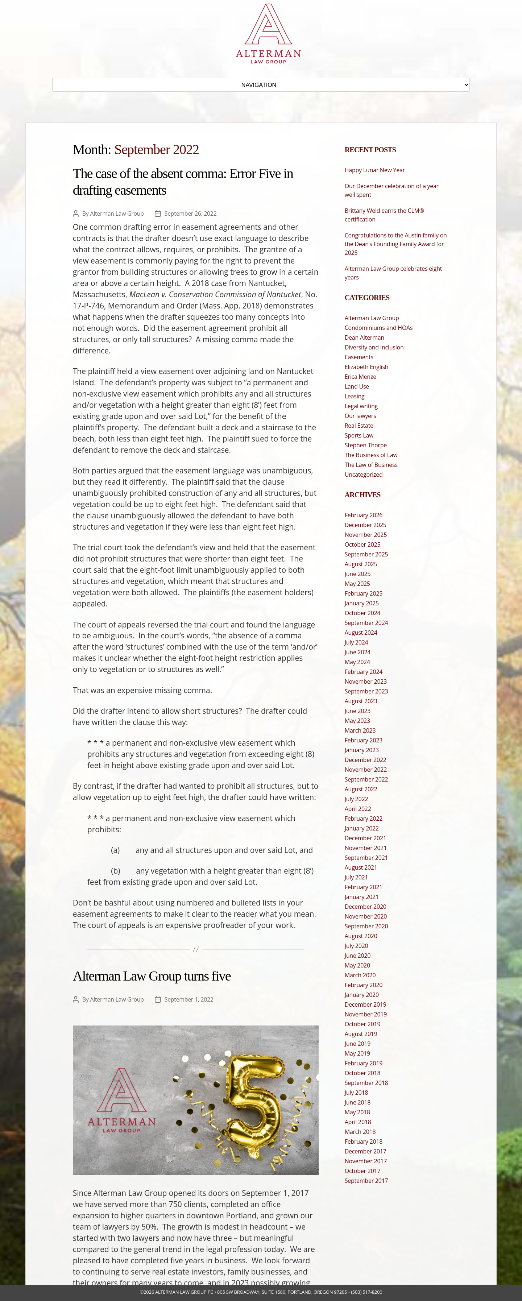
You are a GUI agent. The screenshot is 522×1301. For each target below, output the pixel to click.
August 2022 (361, 789)
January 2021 (362, 897)
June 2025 (358, 574)
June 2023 (358, 711)
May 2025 (357, 584)
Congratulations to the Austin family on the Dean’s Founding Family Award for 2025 (396, 244)
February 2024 (363, 672)
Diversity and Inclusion (374, 347)
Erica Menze (360, 377)
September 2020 (366, 926)
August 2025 (361, 564)
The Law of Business (371, 465)
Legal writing (361, 406)
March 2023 (360, 730)
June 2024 (358, 652)
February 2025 (363, 593)
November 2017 (366, 1161)
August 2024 (361, 633)
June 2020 (358, 956)
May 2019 (357, 1053)
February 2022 (363, 819)
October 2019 (363, 1024)
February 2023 (363, 740)
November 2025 (366, 535)
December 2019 (365, 1004)
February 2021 (363, 887)
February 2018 (363, 1141)
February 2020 (363, 985)
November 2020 (366, 916)
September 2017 (366, 1181)
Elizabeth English (367, 367)
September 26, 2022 (191, 213)
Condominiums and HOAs (379, 328)
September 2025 (366, 554)
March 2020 (360, 975)
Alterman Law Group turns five (152, 975)
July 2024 (356, 642)
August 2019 (361, 1034)
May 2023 (357, 721)
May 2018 (357, 1112)
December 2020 (365, 907)
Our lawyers (360, 416)
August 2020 (361, 936)
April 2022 (358, 809)
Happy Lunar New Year (375, 170)
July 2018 (356, 1093)
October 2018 (363, 1073)
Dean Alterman (364, 337)
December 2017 (365, 1151)
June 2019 (358, 1044)
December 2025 (365, 525)
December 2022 (365, 760)
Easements (359, 357)
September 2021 (366, 858)
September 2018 (366, 1083)
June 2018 (358, 1102)
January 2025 (362, 603)
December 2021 (365, 838)
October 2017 (363, 1171)
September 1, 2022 (189, 999)
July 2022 (356, 799)
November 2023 (366, 681)
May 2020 (357, 965)
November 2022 (366, 770)
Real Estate (359, 426)
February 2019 (363, 1063)
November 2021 (366, 848)
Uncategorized (364, 474)
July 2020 (356, 946)
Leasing (355, 396)
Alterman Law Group (117, 213)
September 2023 (366, 691)
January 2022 (362, 828)
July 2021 (356, 877)
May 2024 (357, 662)
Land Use (357, 386)
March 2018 (360, 1132)
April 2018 (358, 1122)
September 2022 (366, 779)
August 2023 (361, 701)
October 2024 (363, 613)
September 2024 (366, 623)
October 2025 (363, 544)
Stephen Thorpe (366, 445)
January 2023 (362, 750)
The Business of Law (371, 455)
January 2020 (362, 995)
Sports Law (359, 435)
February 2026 (363, 515)
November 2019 (366, 1014)
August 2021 (361, 867)
